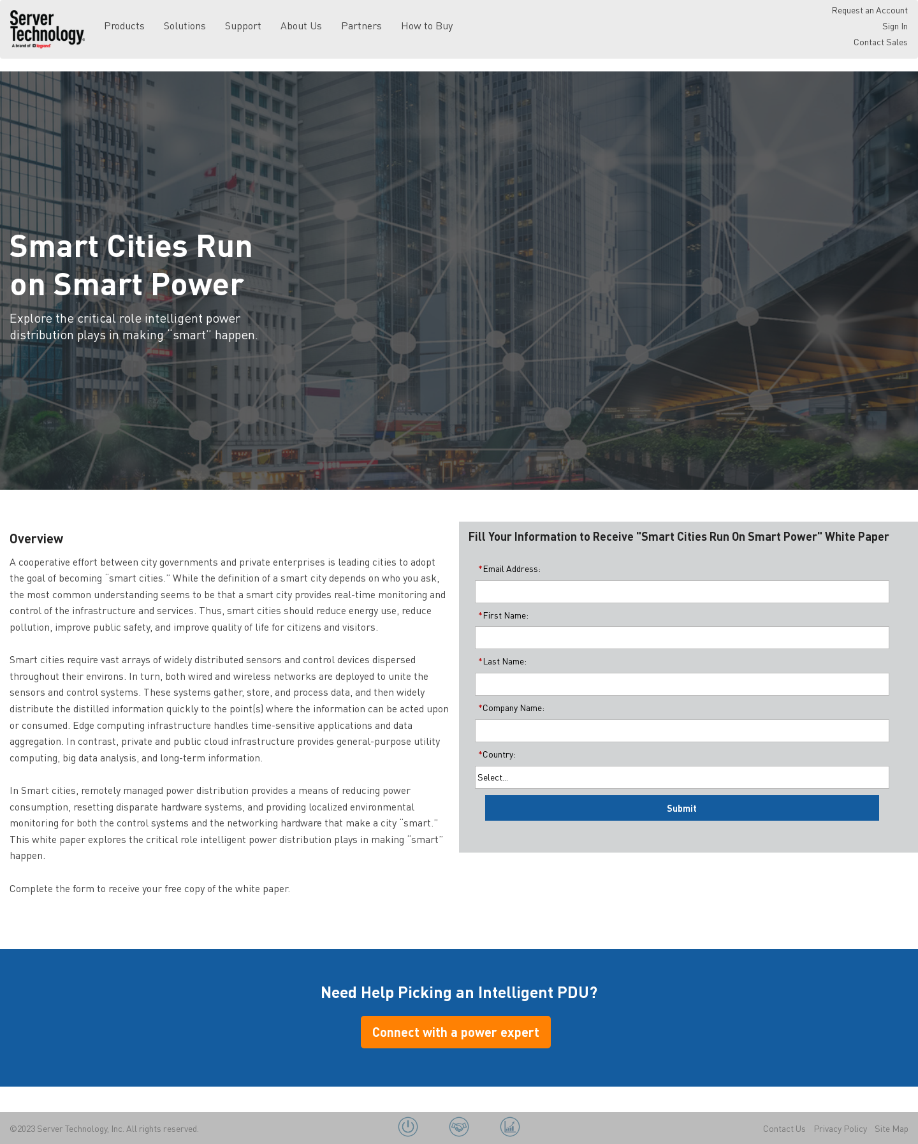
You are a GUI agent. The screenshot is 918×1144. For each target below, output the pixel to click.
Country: (495, 753)
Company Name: (509, 707)
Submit (682, 808)
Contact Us (784, 1128)
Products (124, 25)
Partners (361, 25)
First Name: (501, 614)
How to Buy (427, 25)
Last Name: (501, 660)
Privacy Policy (840, 1128)
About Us (301, 25)
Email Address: (508, 568)
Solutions (185, 25)
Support (243, 25)
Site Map (891, 1128)
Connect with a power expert (455, 1031)
